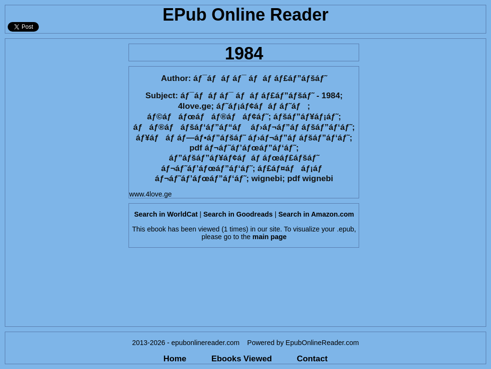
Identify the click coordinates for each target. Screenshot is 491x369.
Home (175, 358)
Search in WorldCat (166, 214)
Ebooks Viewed (241, 358)
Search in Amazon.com (316, 214)
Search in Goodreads (238, 214)
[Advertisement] (64, 182)
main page (270, 237)
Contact (312, 358)
